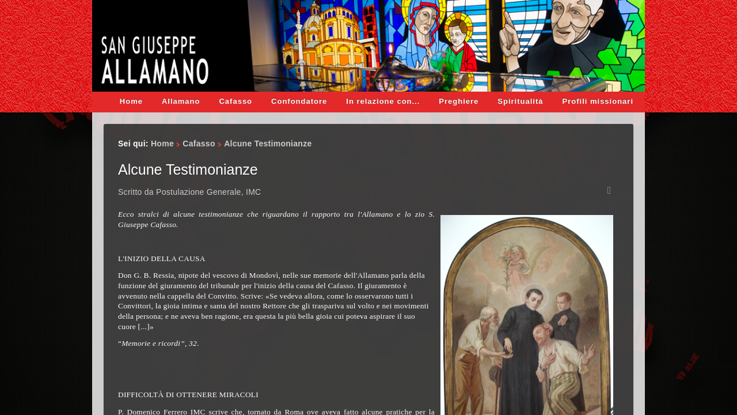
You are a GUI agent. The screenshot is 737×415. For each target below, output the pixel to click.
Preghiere (458, 101)
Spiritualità (520, 101)
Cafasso (235, 101)
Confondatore (299, 101)
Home (131, 101)
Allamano (181, 101)
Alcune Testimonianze (188, 169)
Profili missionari (598, 101)
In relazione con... (383, 101)
